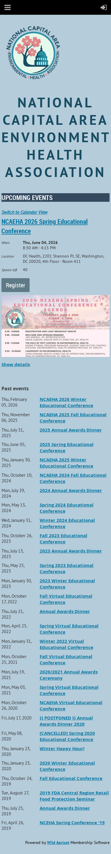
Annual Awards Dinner (65, 611)
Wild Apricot (58, 842)
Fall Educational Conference (71, 778)
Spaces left (9, 270)
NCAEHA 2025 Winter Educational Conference (66, 463)
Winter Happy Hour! (62, 748)
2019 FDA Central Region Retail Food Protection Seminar (74, 796)
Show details (15, 364)
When (5, 242)
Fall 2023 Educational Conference (63, 538)
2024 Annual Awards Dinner (71, 490)
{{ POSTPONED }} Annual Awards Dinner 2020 (66, 721)
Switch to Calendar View (24, 212)
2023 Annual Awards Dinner (71, 551)
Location (7, 256)
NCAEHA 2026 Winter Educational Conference (66, 402)
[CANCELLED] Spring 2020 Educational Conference (67, 736)
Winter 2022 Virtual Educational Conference (66, 644)
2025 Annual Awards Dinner (71, 430)
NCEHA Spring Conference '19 (72, 822)
